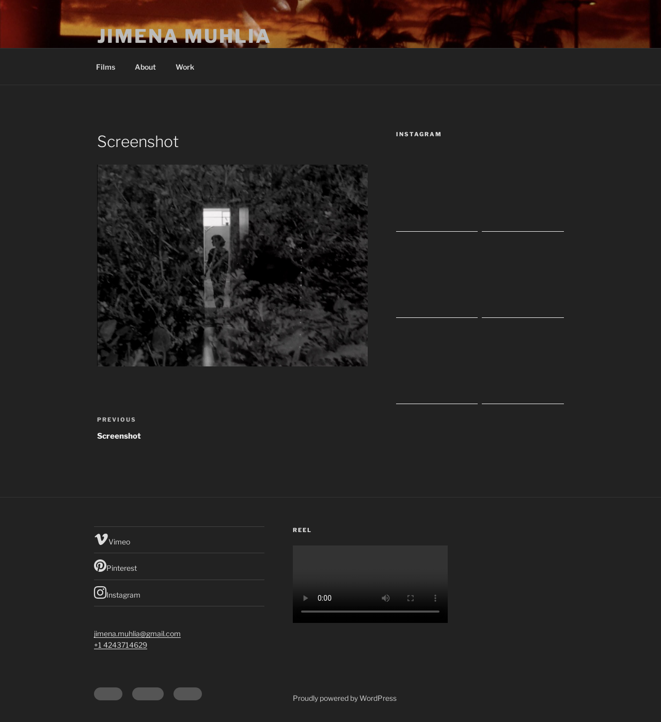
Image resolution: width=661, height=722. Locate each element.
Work (185, 66)
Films (105, 66)
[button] (232, 266)
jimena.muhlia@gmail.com (137, 633)
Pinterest (115, 565)
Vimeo (112, 539)
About (145, 66)
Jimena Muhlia (184, 36)
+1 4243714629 (120, 644)
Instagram (117, 592)
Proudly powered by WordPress (345, 698)
